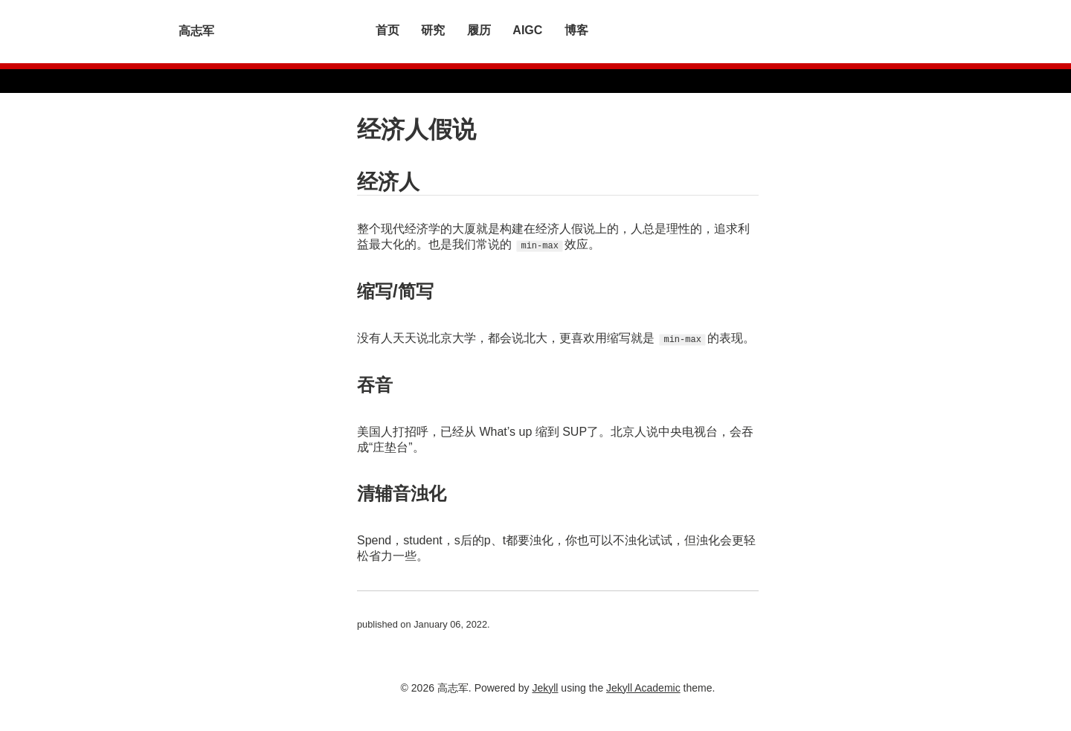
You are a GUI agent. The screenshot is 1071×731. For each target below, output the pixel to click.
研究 (434, 30)
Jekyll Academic (643, 688)
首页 (389, 30)
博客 (576, 30)
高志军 (196, 31)
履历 (480, 30)
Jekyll (545, 688)
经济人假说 (416, 129)
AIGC (528, 30)
